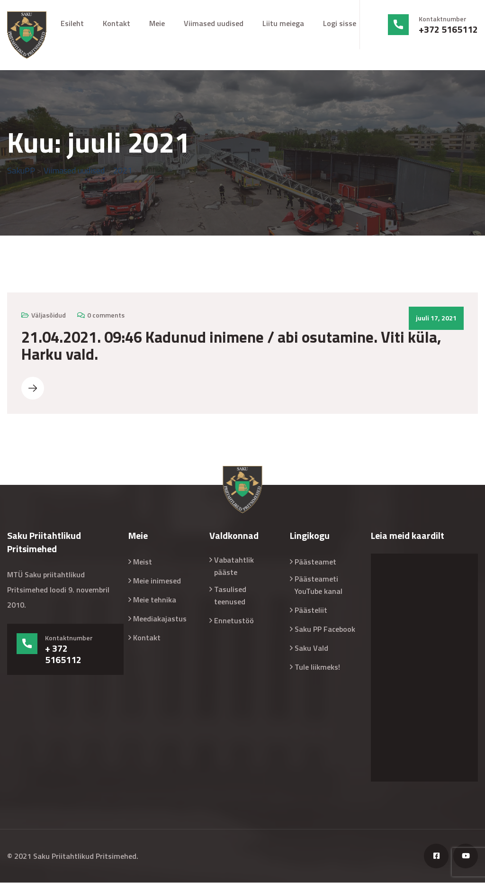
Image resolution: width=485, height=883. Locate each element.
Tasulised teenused (230, 596)
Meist (142, 562)
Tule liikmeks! (317, 667)
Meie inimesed (157, 581)
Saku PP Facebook (325, 629)
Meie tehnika (154, 600)
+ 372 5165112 (63, 654)
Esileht (72, 23)
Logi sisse (339, 23)
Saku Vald (311, 648)
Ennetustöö (234, 621)
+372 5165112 (448, 29)
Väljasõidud (48, 315)
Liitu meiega (283, 23)
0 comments (106, 315)
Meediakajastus (160, 619)
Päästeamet (315, 562)
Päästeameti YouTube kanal (318, 585)
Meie (157, 23)
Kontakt (116, 23)
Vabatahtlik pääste (234, 566)
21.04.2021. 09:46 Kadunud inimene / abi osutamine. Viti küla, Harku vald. (231, 346)
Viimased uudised (213, 23)
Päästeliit (311, 610)
